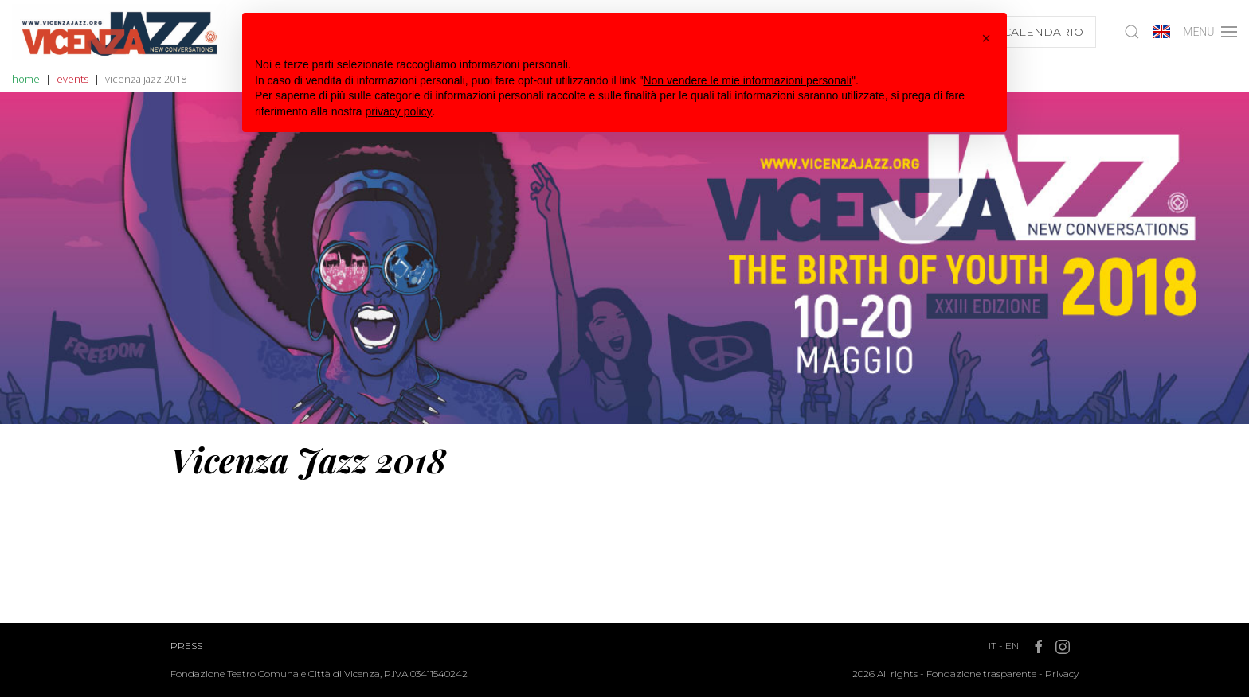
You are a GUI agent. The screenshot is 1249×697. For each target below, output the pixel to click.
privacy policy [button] (399, 111)
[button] (986, 38)
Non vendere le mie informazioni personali (747, 80)
